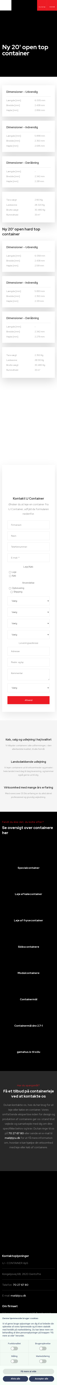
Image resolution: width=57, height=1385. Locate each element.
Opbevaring (18, 588)
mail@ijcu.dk (12, 1138)
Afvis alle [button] (15, 1378)
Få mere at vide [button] (28, 1371)
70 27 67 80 (16, 1133)
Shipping (18, 591)
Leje (14, 572)
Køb (14, 575)
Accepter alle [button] (41, 1378)
